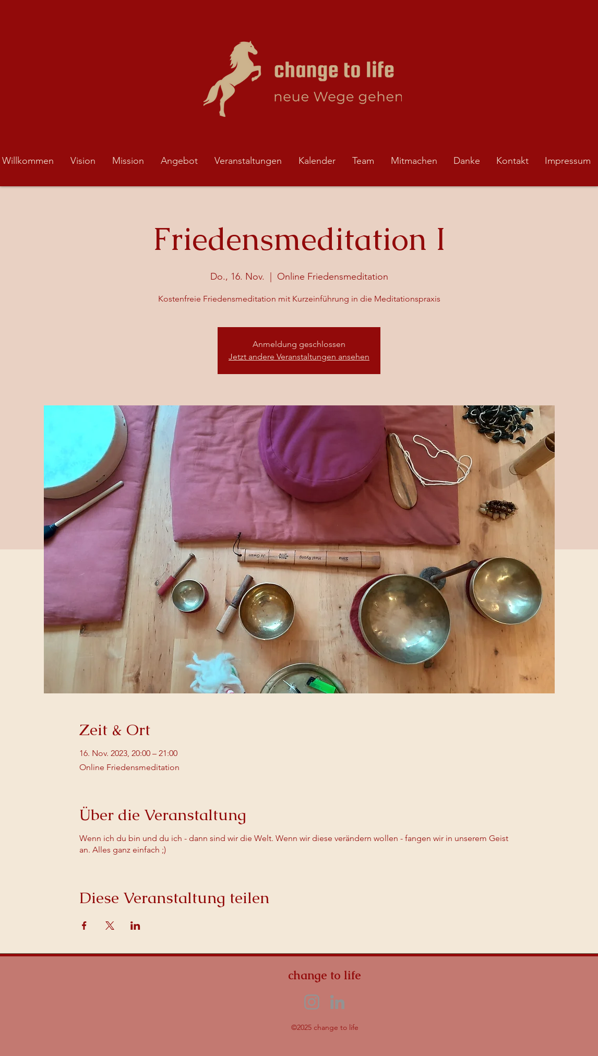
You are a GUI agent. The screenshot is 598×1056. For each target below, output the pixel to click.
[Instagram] (312, 1002)
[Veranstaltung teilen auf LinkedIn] (135, 925)
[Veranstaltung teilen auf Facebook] (84, 925)
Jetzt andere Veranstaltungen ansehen (299, 357)
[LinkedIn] (337, 1002)
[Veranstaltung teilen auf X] (110, 925)
